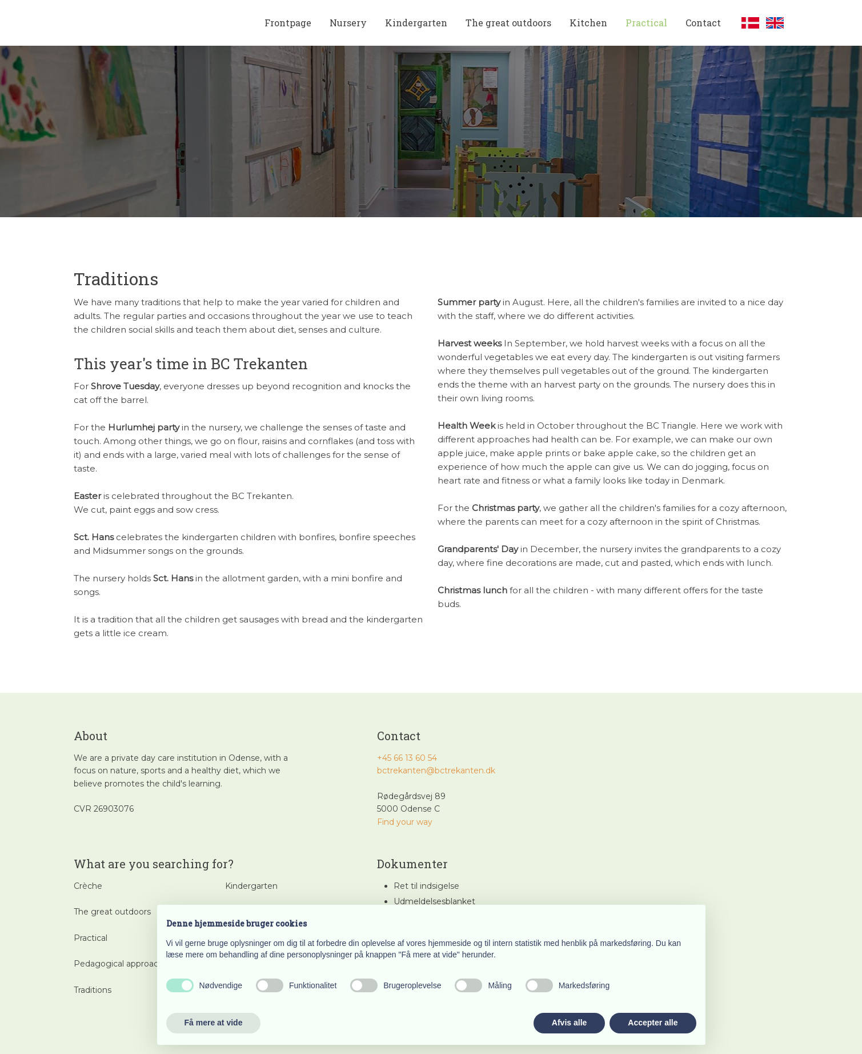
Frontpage (287, 23)
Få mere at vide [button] (214, 1022)
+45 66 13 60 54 (407, 758)
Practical (646, 23)
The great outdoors (508, 23)
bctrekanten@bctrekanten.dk (436, 770)
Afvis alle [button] (569, 1022)
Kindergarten (416, 23)
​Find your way (404, 822)
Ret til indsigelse (426, 886)
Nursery (348, 23)
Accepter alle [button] (652, 1022)
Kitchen (588, 23)
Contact (703, 23)
